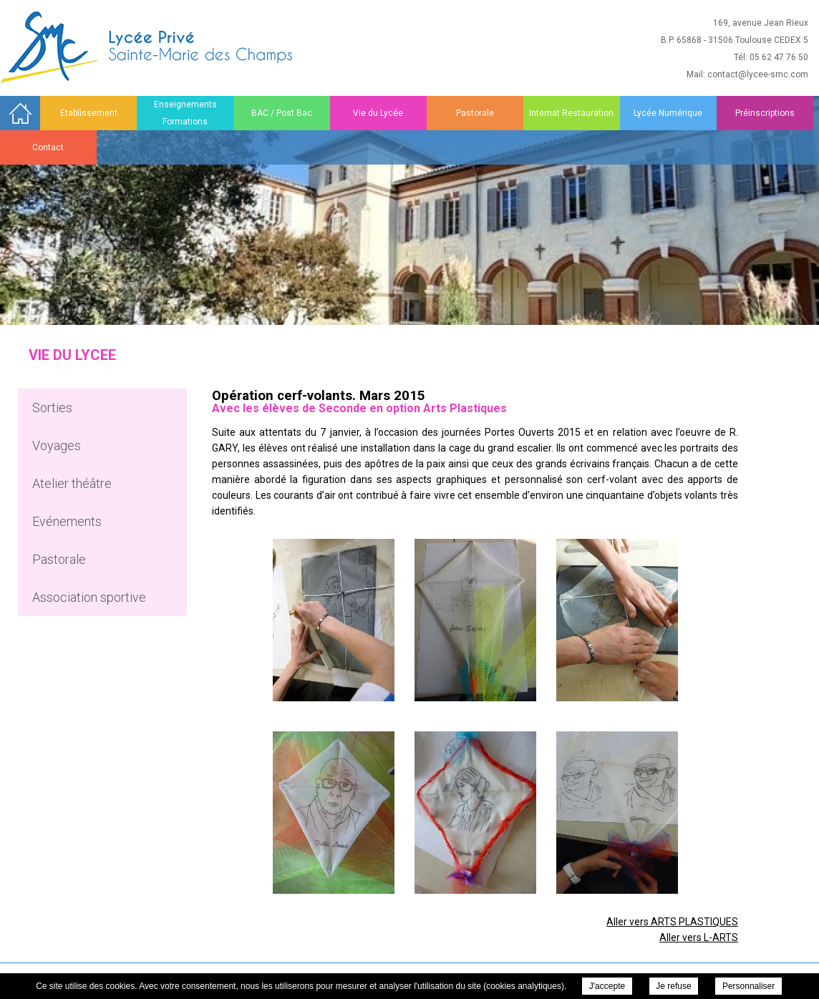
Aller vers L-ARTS (698, 937)
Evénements (67, 521)
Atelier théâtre (72, 483)
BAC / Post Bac (281, 113)
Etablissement (88, 113)
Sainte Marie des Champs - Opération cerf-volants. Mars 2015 (148, 47)
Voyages (56, 445)
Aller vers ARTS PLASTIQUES (672, 921)
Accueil (20, 112)
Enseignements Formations (185, 113)
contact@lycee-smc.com (757, 74)
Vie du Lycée (378, 113)
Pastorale (475, 113)
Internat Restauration (571, 113)
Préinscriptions (765, 113)
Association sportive (89, 597)
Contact (48, 147)
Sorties (52, 407)
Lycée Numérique (668, 113)
